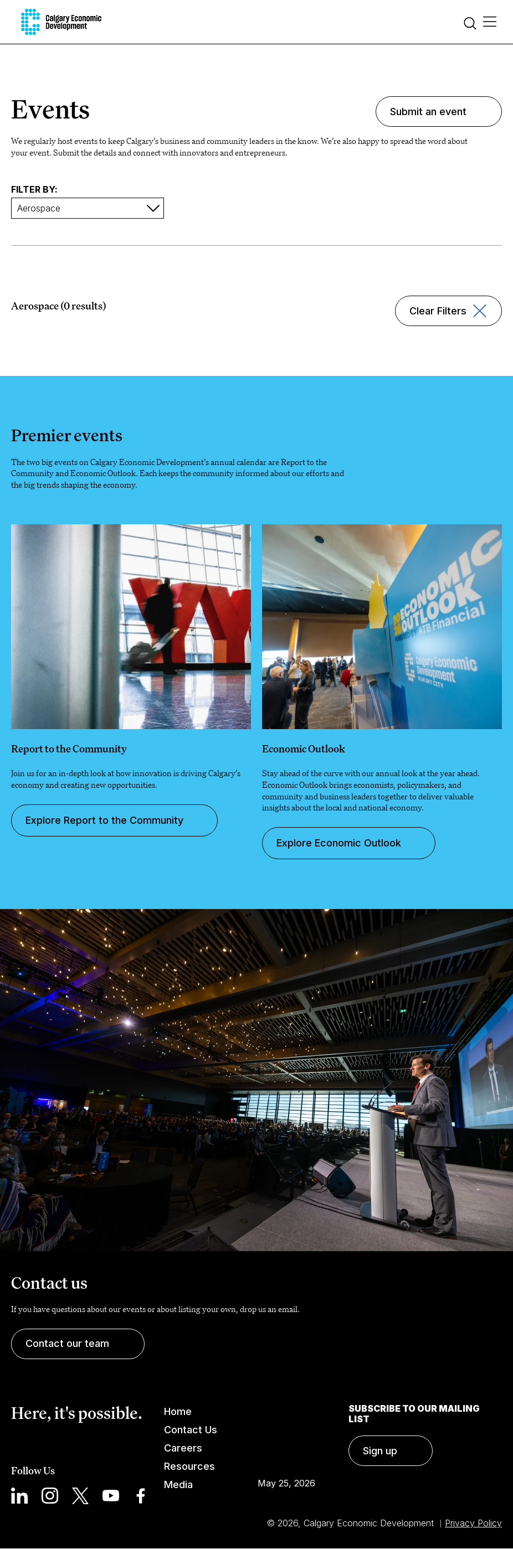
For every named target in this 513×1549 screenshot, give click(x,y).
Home (178, 1411)
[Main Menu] (489, 22)
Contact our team (67, 1343)
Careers (183, 1448)
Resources (189, 1466)
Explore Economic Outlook (338, 843)
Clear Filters (437, 311)
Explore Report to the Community (104, 820)
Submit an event (428, 111)
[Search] (470, 24)
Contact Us (190, 1430)
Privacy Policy (473, 1523)
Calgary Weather (286, 1433)
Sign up (380, 1451)
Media (178, 1484)
